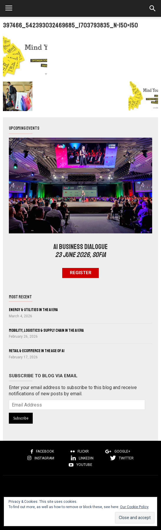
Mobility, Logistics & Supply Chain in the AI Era (46, 330)
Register (80, 272)
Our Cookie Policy (134, 507)
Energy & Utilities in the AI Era (33, 309)
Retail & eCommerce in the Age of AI (36, 350)
